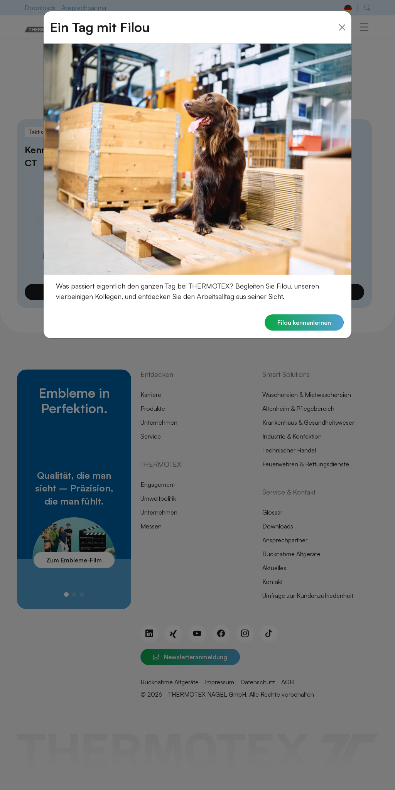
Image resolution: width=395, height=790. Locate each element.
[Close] (342, 16)
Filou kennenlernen (304, 311)
